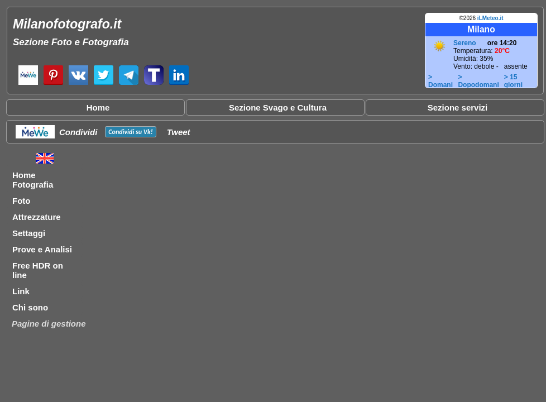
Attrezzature (36, 217)
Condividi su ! (130, 132)
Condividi (78, 132)
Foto (21, 200)
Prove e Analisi (42, 249)
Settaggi (28, 233)
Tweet (178, 132)
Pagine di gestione (49, 323)
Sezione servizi (458, 107)
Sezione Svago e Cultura (278, 107)
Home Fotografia (32, 179)
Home (98, 107)
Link (21, 291)
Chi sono (30, 307)
